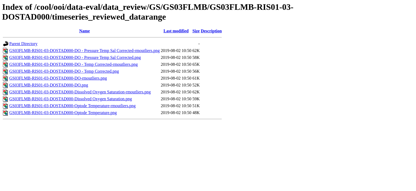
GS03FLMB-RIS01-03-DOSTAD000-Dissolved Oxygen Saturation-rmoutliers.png (80, 92)
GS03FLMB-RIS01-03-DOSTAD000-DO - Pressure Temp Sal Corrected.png (75, 57)
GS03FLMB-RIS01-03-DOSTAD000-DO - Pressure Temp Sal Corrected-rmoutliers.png (84, 50)
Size (196, 31)
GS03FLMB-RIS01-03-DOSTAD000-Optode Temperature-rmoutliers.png (72, 105)
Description (211, 31)
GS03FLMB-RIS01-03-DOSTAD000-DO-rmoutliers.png (58, 78)
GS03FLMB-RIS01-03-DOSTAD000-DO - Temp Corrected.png (64, 71)
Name (84, 31)
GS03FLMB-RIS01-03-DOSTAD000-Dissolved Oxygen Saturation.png (70, 99)
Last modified (176, 31)
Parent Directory (23, 43)
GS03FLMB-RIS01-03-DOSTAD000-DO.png (48, 85)
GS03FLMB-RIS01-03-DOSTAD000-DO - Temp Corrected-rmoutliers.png (73, 64)
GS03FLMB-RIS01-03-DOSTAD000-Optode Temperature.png (63, 112)
